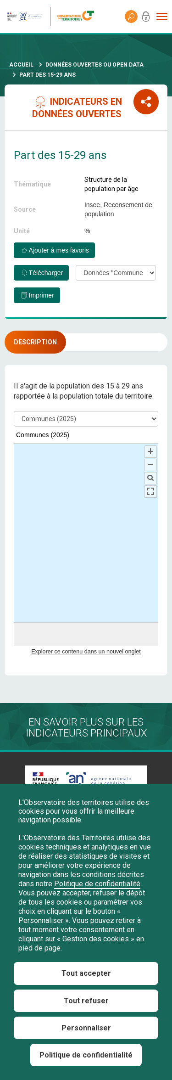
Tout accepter (86, 973)
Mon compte (146, 18)
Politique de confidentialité (97, 883)
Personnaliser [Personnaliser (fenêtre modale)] (86, 1028)
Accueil (21, 65)
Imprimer (41, 295)
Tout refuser (86, 1000)
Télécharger (46, 272)
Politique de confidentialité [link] (86, 1055)
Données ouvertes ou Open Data (94, 65)
